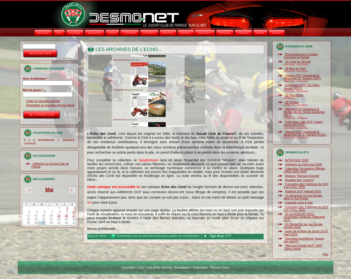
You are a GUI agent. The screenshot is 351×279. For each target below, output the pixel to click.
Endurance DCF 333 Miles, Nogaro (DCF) (302, 87)
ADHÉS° (186, 33)
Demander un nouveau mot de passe (50, 105)
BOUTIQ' (168, 33)
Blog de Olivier (97, 236)
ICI (89, 202)
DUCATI (277, 33)
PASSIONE (94, 33)
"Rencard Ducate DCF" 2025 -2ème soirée (303, 247)
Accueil (43, 33)
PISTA (112, 33)
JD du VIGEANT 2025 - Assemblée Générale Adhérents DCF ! (304, 217)
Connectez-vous (127, 236)
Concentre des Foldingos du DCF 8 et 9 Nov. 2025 (306, 186)
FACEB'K (243, 33)
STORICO (149, 33)
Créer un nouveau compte (43, 101)
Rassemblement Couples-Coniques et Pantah (301, 56)
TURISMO (129, 33)
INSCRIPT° (205, 33)
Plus (325, 254)
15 (58, 215)
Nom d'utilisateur (35, 78)
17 (73, 215)
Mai (49, 189)
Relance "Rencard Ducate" (302, 176)
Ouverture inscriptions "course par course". (304, 240)
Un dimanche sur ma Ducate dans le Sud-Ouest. (303, 197)
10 (73, 212)
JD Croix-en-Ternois (298, 61)
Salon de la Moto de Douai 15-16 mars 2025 (306, 233)
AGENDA (74, 33)
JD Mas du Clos (295, 68)
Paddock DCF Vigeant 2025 (303, 191)
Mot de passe (33, 90)
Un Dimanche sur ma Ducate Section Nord (303, 226)
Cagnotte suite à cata (299, 202)
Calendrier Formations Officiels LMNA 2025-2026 (304, 170)
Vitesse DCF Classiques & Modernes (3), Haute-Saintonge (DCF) (304, 112)
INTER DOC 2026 (296, 160)
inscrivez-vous (152, 236)
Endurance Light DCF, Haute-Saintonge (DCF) (303, 123)
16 (66, 215)
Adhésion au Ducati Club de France (50, 165)
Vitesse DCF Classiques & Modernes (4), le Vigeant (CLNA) (305, 133)
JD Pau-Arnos (294, 95)
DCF (59, 33)
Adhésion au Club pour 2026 (303, 164)
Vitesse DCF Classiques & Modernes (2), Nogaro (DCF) (302, 77)
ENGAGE (225, 33)
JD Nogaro (292, 102)
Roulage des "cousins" (299, 180)
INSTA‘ (260, 33)
